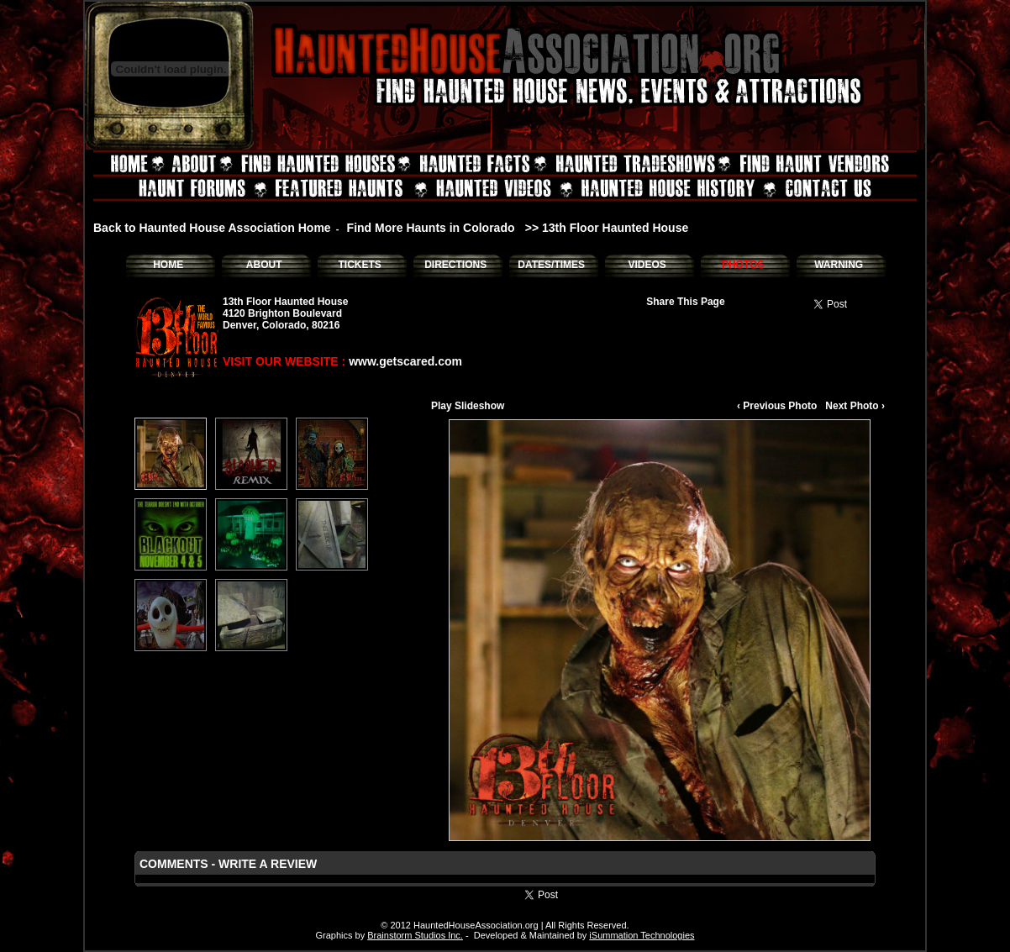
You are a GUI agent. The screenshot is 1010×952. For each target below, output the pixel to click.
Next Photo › (855, 406)
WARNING (838, 265)
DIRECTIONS (455, 265)
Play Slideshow (467, 406)
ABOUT (264, 265)
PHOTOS (743, 265)
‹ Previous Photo (777, 406)
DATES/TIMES (551, 265)
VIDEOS (646, 265)
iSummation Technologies (641, 935)
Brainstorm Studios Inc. (415, 935)
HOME (168, 265)
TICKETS (359, 265)
